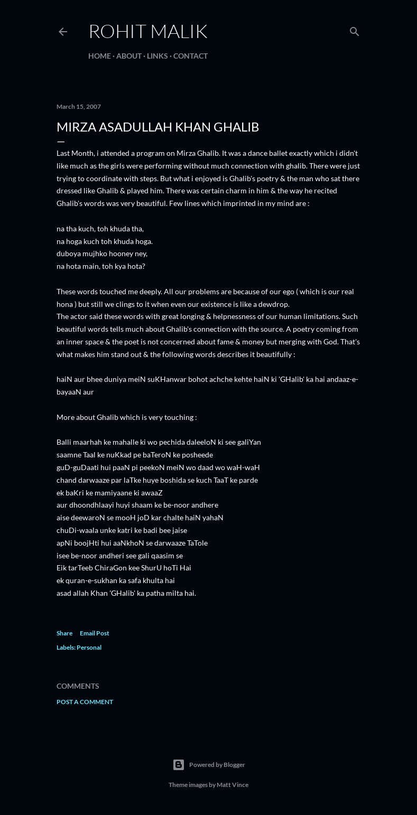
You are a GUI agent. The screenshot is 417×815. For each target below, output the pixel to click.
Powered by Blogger (208, 764)
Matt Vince (232, 785)
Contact (190, 55)
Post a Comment (85, 702)
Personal (89, 647)
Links (157, 55)
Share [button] (64, 633)
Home (99, 55)
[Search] (354, 29)
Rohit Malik (148, 30)
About (129, 55)
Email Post (94, 633)
